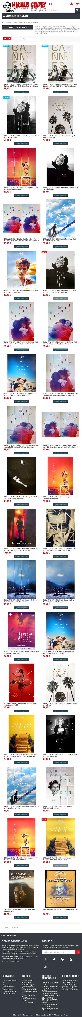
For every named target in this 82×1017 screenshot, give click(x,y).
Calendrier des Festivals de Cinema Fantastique (70, 989)
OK (77, 952)
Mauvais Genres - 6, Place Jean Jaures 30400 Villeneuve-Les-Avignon (45, 1015)
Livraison (5, 988)
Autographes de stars (29, 984)
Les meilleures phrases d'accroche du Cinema (70, 985)
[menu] (71, 4)
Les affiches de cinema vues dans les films (69, 981)
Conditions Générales (9, 991)
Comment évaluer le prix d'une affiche (50, 1005)
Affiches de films (27, 980)
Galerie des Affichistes (49, 992)
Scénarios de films (28, 986)
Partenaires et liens (8, 993)
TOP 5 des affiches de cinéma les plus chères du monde (50, 1001)
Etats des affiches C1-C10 (50, 986)
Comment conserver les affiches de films (50, 1009)
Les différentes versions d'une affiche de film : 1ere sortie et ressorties (51, 995)
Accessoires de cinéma (29, 990)
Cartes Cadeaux (27, 1002)
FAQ (3, 984)
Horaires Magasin (8, 986)
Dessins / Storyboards (29, 988)
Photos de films (27, 982)
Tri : (24, 39)
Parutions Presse (7, 990)
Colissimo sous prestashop (8, 935)
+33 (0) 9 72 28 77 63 (13, 961)
